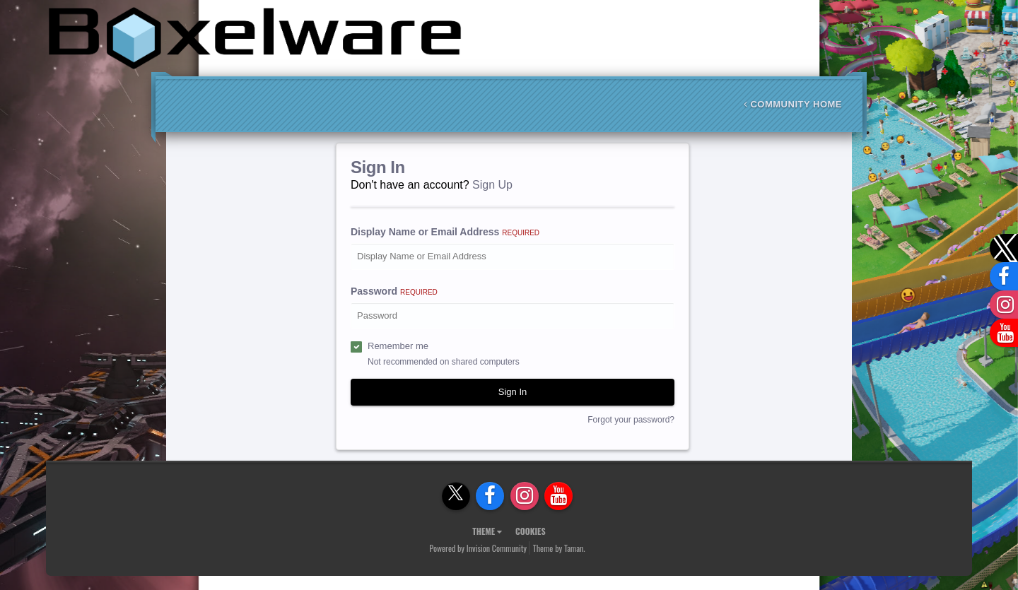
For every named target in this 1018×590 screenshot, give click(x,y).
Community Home (793, 104)
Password (394, 291)
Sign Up (492, 185)
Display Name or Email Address (445, 231)
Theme (487, 531)
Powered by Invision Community (478, 548)
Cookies (530, 531)
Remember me (398, 346)
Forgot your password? (630, 420)
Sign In (512, 392)
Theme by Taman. (559, 548)
